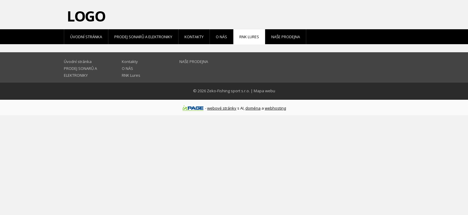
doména (253, 108)
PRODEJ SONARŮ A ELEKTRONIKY (143, 36)
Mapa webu (264, 90)
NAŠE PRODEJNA (285, 36)
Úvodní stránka (86, 36)
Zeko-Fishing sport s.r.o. (228, 90)
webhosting (275, 108)
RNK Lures (249, 36)
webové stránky (221, 108)
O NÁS (221, 36)
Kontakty (194, 36)
